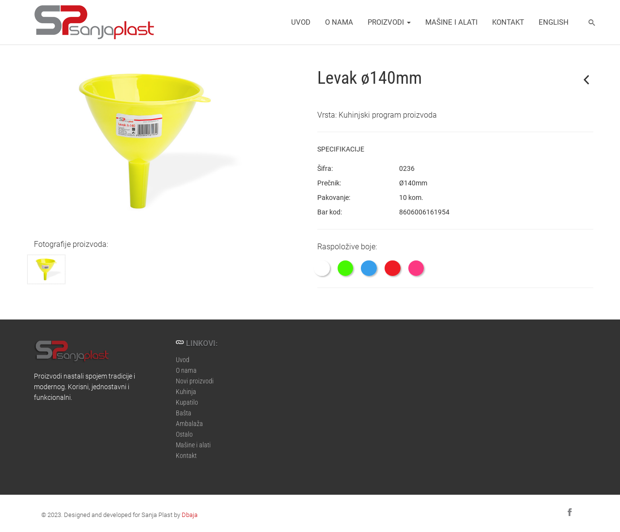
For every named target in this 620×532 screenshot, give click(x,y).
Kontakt (508, 22)
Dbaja (190, 514)
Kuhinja (186, 387)
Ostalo (184, 430)
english (554, 22)
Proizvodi (389, 22)
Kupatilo (187, 398)
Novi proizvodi (195, 376)
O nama (339, 22)
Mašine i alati (451, 22)
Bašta (183, 408)
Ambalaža (189, 419)
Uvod (300, 22)
